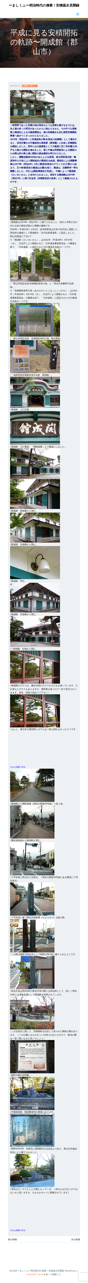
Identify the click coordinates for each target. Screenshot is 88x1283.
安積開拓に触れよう (29, 86)
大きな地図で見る (18, 767)
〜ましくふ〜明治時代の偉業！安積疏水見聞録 (44, 5)
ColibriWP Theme (34, 1274)
